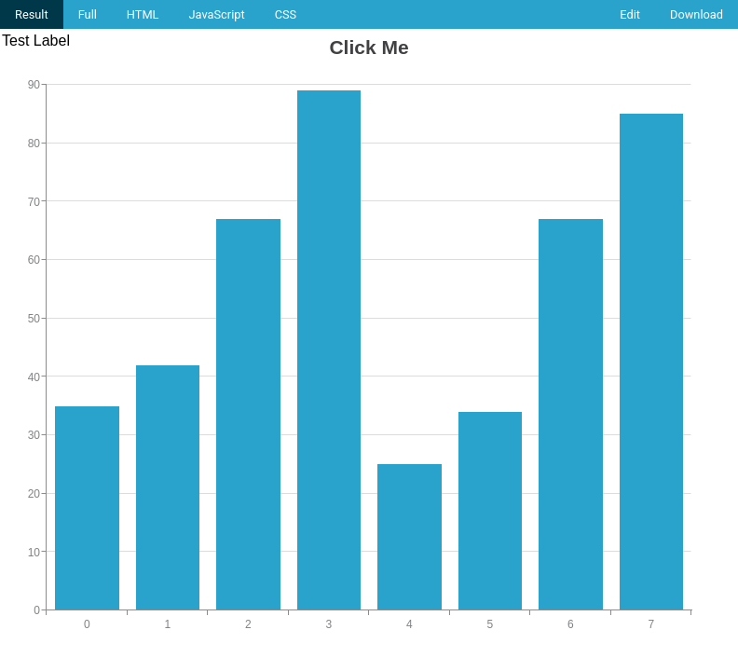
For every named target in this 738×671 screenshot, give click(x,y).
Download (696, 14)
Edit (630, 14)
